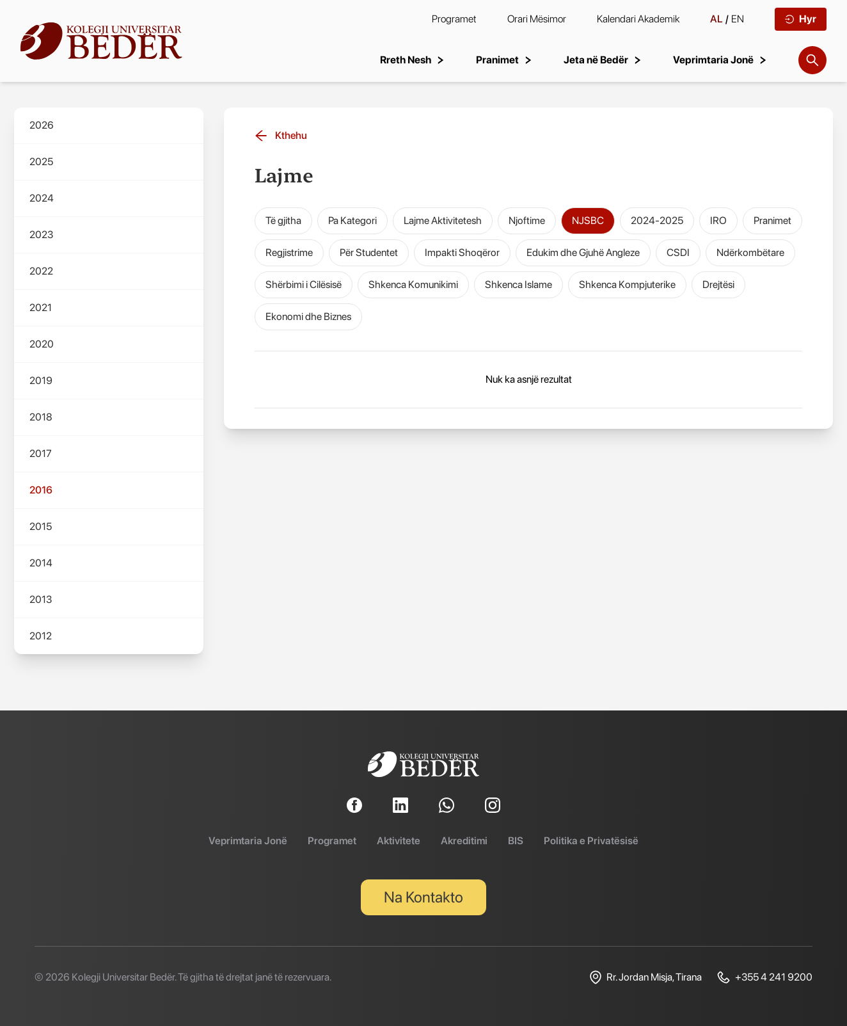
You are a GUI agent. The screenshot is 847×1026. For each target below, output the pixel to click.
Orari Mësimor (536, 19)
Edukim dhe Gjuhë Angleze (583, 252)
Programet (454, 19)
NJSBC (588, 220)
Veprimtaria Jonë (248, 841)
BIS (515, 841)
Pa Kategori (352, 220)
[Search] (812, 60)
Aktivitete (398, 841)
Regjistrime (289, 252)
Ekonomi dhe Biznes (308, 316)
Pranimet (772, 220)
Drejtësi (718, 284)
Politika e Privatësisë (591, 841)
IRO (718, 220)
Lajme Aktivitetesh (443, 220)
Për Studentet (369, 252)
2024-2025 (657, 220)
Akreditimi (464, 841)
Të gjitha (283, 220)
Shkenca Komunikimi (413, 284)
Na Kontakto (423, 897)
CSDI (678, 252)
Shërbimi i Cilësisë (303, 284)
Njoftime (527, 220)
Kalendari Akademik (638, 19)
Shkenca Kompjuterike (627, 284)
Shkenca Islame (518, 284)
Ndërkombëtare (750, 252)
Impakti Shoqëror (462, 252)
